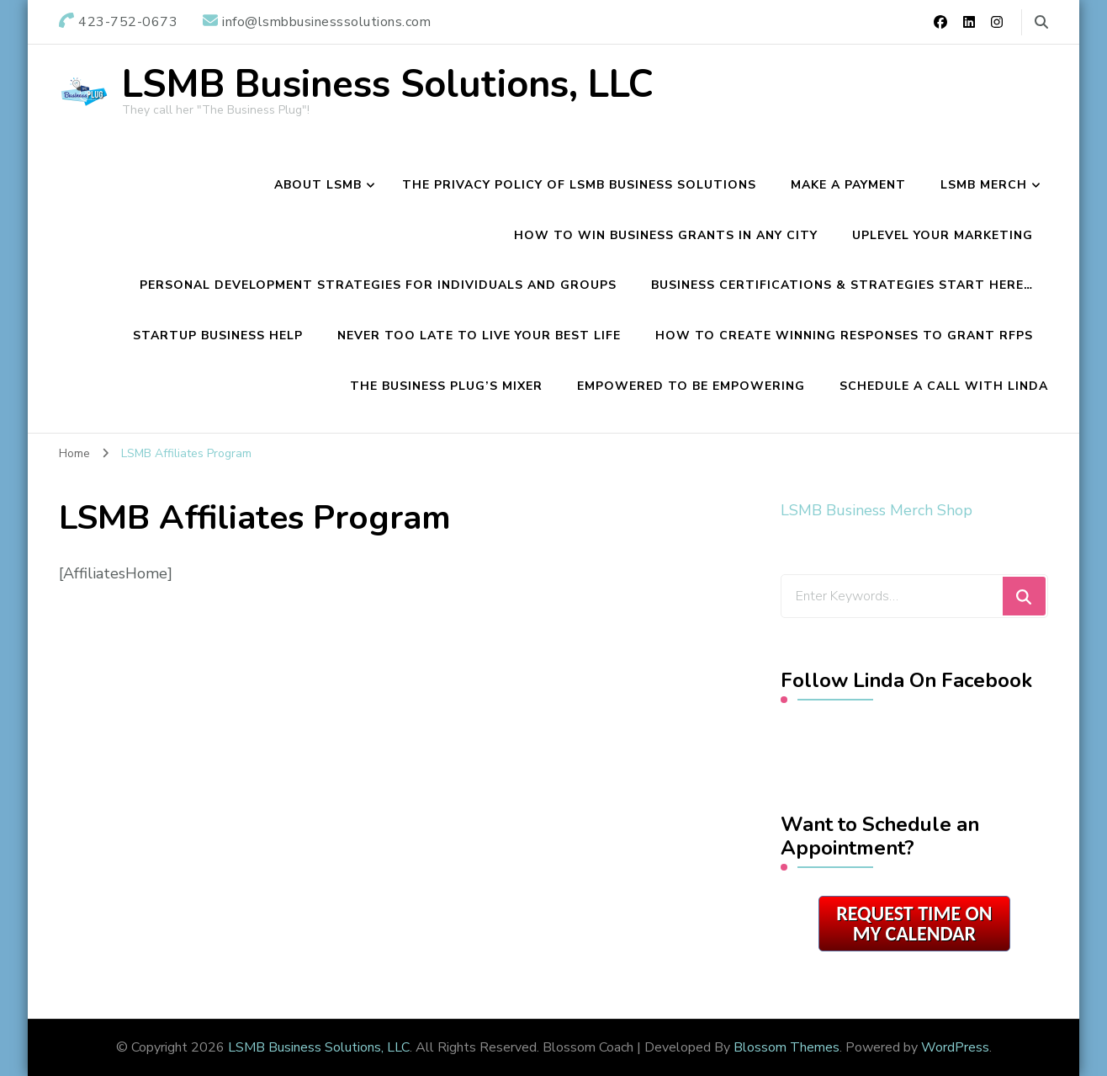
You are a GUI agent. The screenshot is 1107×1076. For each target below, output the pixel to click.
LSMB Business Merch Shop (876, 510)
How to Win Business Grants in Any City (666, 235)
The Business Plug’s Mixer (446, 386)
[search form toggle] (1041, 22)
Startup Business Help (218, 336)
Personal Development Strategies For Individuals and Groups (378, 285)
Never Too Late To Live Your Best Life (479, 336)
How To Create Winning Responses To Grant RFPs (844, 336)
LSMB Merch (983, 185)
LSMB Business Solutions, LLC (388, 84)
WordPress (955, 1047)
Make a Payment (848, 185)
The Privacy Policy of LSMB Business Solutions (579, 185)
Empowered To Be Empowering (691, 386)
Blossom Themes (787, 1047)
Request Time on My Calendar (914, 923)
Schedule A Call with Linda (944, 386)
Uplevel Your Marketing (942, 235)
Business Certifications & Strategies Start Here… (842, 285)
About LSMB (318, 185)
